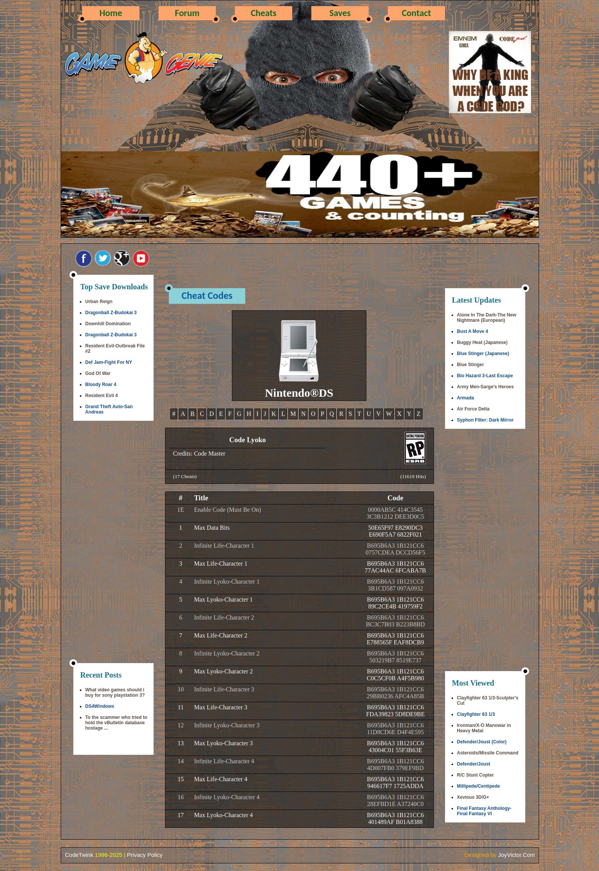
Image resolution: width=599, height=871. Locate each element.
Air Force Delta (473, 409)
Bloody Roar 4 (100, 384)
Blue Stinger (470, 364)
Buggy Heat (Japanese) (482, 342)
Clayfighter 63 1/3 (476, 714)
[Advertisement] (113, 542)
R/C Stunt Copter (475, 775)
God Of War (97, 373)
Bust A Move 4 (472, 331)
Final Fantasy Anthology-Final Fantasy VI (484, 811)
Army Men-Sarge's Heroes (485, 386)
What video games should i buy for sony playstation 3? (115, 692)
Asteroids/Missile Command (487, 753)
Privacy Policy (144, 855)
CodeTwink (79, 855)
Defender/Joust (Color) (482, 741)
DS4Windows (99, 706)
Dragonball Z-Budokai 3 (111, 312)
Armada (465, 398)
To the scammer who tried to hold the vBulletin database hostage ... (116, 723)
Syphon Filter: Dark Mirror (485, 420)
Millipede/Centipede (478, 786)
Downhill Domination (108, 323)
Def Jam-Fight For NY (108, 362)
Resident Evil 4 (101, 395)
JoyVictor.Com (516, 855)
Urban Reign (98, 301)
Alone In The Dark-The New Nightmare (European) (486, 317)
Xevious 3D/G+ (473, 797)
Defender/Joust (473, 764)
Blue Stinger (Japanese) (483, 353)
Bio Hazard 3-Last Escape (485, 375)
